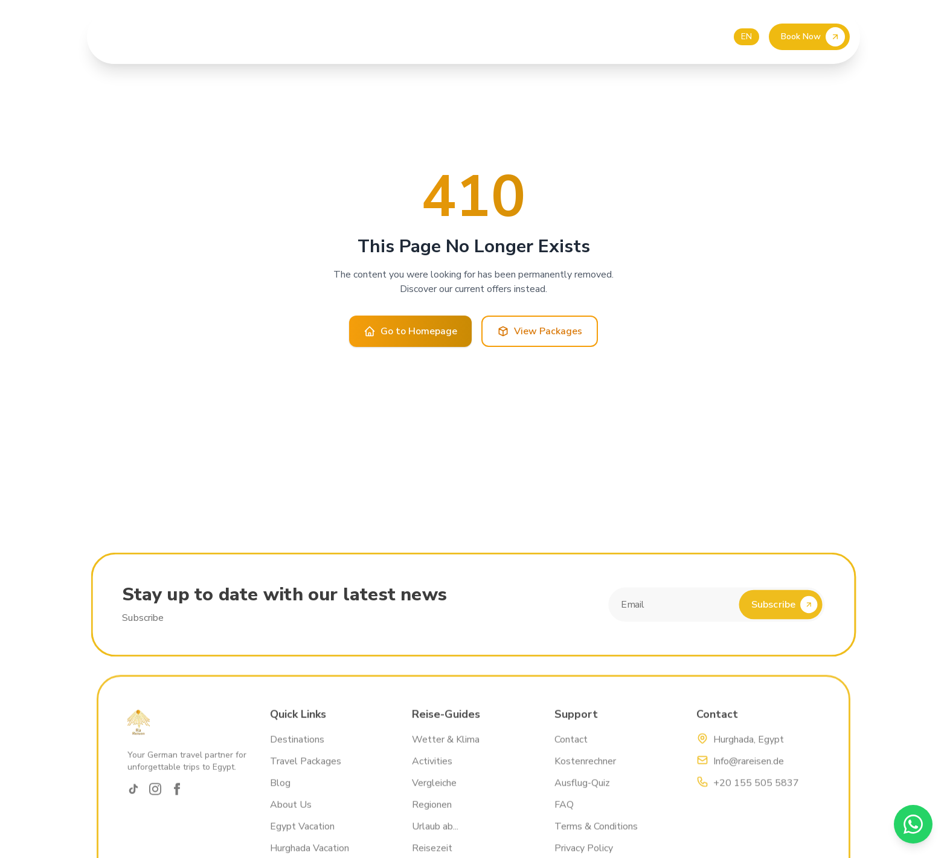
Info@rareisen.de (748, 768)
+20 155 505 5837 (756, 789)
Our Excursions (323, 36)
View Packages (539, 331)
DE (721, 36)
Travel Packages (305, 768)
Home (203, 36)
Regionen (432, 811)
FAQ (564, 811)
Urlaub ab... (435, 833)
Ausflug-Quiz (582, 789)
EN (746, 36)
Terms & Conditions (596, 833)
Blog (439, 36)
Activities (432, 768)
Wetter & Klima (446, 746)
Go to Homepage (410, 331)
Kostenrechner (585, 768)
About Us (251, 36)
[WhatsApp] (913, 824)
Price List (395, 36)
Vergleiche (434, 789)
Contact (481, 36)
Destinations (297, 746)
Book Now (813, 36)
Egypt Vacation (302, 833)
